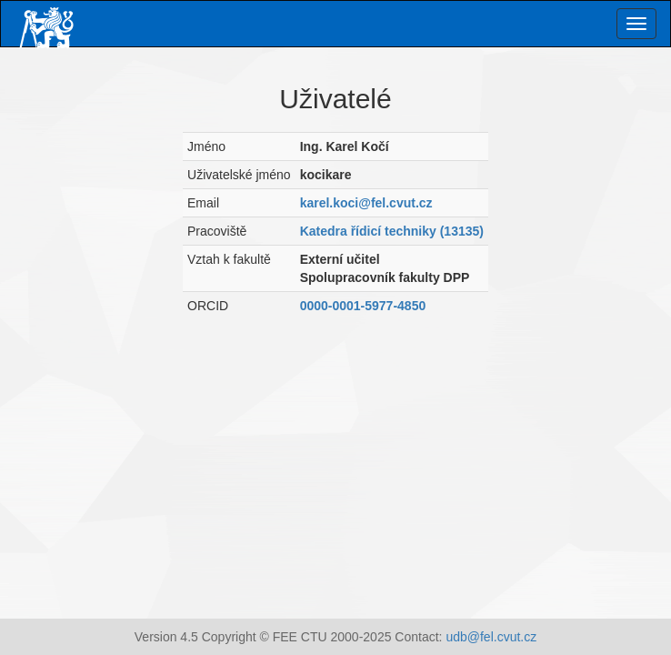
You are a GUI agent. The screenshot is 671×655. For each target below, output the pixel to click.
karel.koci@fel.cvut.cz (366, 203)
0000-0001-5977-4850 (363, 305)
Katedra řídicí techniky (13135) (392, 231)
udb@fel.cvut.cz (491, 637)
